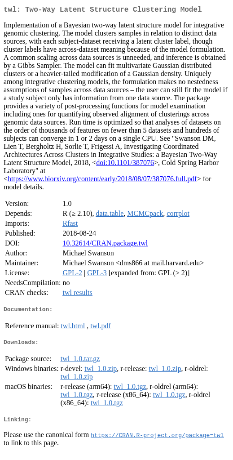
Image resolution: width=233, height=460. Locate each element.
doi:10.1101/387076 (125, 164)
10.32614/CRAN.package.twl (105, 245)
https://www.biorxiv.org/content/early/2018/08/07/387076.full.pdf (102, 180)
